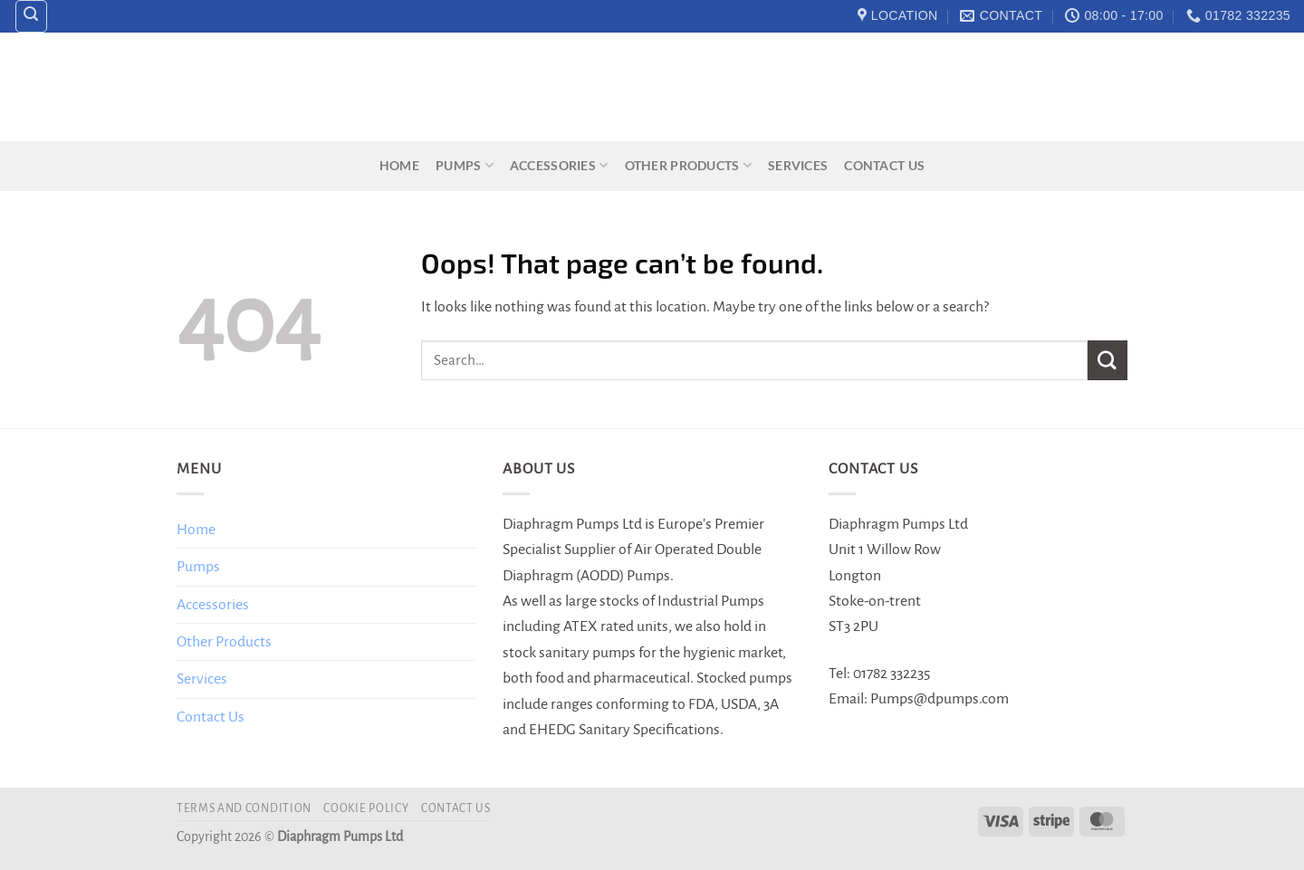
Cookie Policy (365, 808)
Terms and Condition (244, 808)
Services (798, 165)
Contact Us (884, 165)
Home (399, 165)
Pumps (465, 165)
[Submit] (1107, 359)
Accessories (559, 165)
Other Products (688, 165)
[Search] (31, 16)
